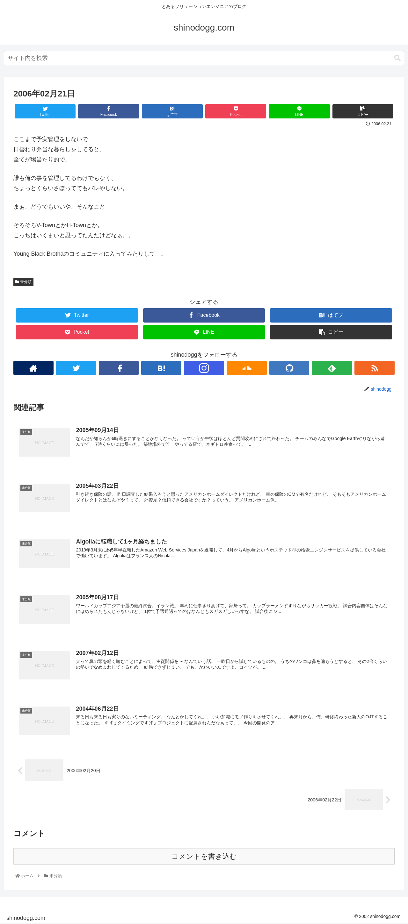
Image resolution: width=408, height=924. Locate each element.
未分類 (23, 282)
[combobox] (204, 58)
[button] (397, 58)
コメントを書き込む (204, 857)
